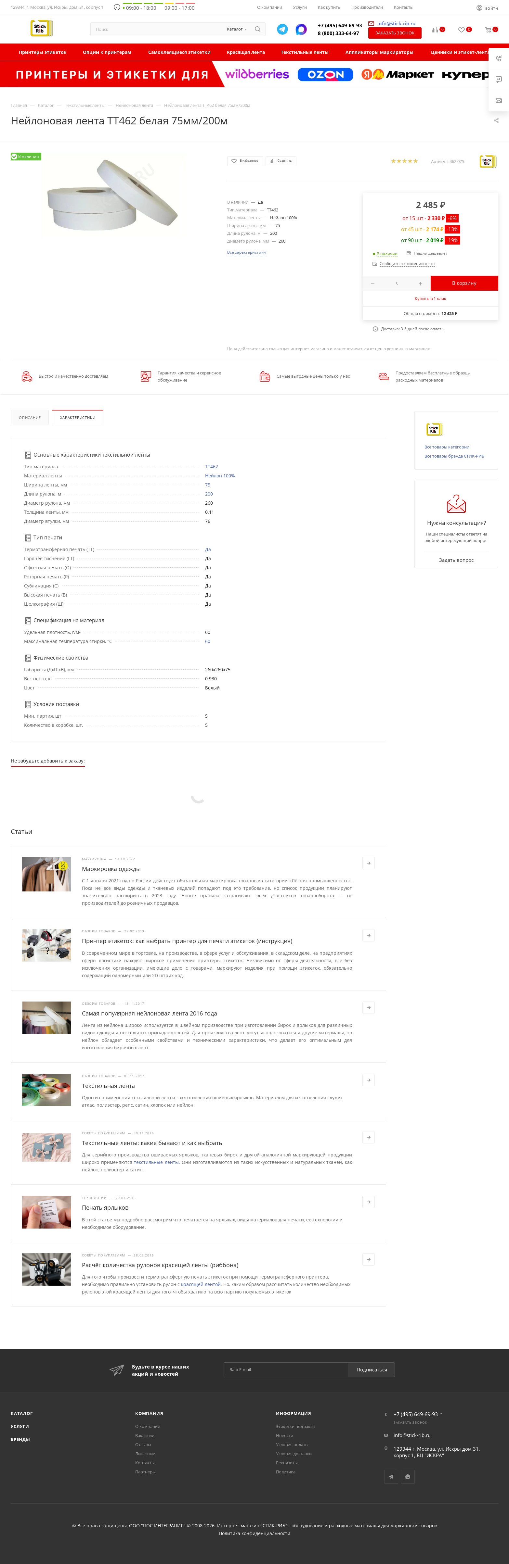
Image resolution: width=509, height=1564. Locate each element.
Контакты (145, 1463)
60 (207, 641)
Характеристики (77, 417)
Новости (284, 1435)
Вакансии (144, 1435)
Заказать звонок (394, 33)
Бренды (20, 1439)
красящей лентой (201, 1284)
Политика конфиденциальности (254, 1533)
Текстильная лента (108, 1086)
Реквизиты (287, 1463)
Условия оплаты (292, 1444)
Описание (30, 417)
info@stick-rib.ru (412, 1435)
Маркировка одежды (111, 869)
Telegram (391, 1477)
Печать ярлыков (105, 1207)
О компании (147, 1426)
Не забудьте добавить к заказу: (48, 760)
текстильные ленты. (157, 1162)
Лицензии (145, 1454)
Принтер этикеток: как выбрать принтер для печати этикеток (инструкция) (187, 941)
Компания (149, 1413)
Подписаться (372, 1369)
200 (209, 494)
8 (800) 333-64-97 (338, 33)
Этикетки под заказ (295, 1426)
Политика (285, 1472)
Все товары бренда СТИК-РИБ (454, 456)
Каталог (22, 1413)
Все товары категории (446, 447)
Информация (293, 1413)
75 (207, 485)
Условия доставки (294, 1454)
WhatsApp (408, 1477)
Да (208, 549)
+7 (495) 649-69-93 (340, 25)
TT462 (211, 466)
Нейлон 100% (220, 476)
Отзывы (143, 1444)
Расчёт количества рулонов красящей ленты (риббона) (160, 1265)
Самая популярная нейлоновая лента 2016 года (149, 1013)
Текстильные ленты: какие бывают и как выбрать (152, 1143)
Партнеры (145, 1472)
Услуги (20, 1426)
